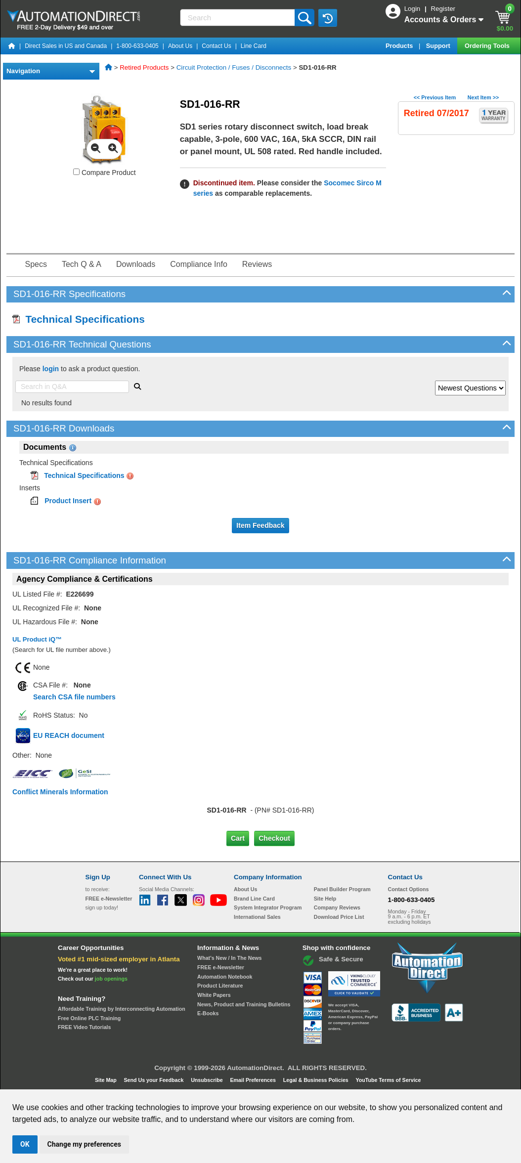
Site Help (325, 899)
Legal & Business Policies (316, 1080)
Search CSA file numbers (74, 697)
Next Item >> (483, 97)
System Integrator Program (268, 907)
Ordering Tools (488, 45)
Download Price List (339, 917)
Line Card (253, 46)
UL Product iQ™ (37, 639)
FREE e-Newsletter (220, 967)
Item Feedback (260, 525)
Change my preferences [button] (84, 1144)
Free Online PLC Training (89, 1018)
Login (413, 8)
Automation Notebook (224, 977)
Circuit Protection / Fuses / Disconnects (234, 67)
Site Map (106, 1080)
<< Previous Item (435, 97)
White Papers (214, 995)
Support (439, 45)
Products (400, 45)
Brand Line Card (254, 899)
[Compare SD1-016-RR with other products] (76, 172)
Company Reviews (337, 907)
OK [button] (25, 1144)
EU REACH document (68, 735)
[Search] (238, 17)
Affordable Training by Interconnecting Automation (121, 1009)
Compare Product (104, 172)
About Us (180, 46)
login (51, 369)
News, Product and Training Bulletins (243, 1004)
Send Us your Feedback (154, 1080)
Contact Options (408, 889)
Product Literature (220, 986)
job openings (111, 979)
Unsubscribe (207, 1080)
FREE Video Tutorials (84, 1027)
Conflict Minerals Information (60, 792)
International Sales (257, 917)
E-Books (207, 1013)
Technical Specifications (78, 319)
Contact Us (216, 46)
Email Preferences (253, 1080)
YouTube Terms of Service (388, 1080)
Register (443, 8)
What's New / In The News (229, 958)
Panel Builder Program (342, 889)
